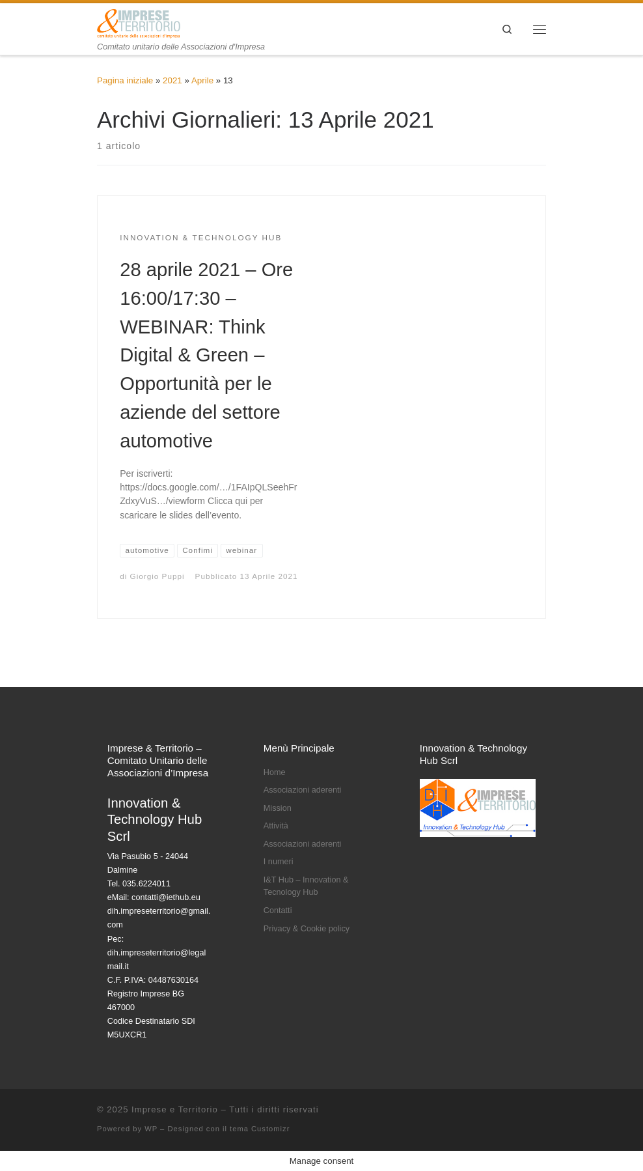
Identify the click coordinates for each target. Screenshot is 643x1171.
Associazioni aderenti (303, 790)
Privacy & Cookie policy (306, 928)
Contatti (278, 910)
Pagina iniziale (125, 80)
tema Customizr (260, 1129)
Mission (278, 808)
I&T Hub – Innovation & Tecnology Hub (306, 886)
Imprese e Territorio (174, 1109)
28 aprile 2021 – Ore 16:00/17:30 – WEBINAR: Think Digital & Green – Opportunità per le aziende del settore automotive (206, 355)
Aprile (202, 80)
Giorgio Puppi (157, 576)
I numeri (279, 861)
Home (275, 772)
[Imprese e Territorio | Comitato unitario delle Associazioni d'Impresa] (138, 22)
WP (150, 1129)
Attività (276, 825)
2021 (172, 80)
